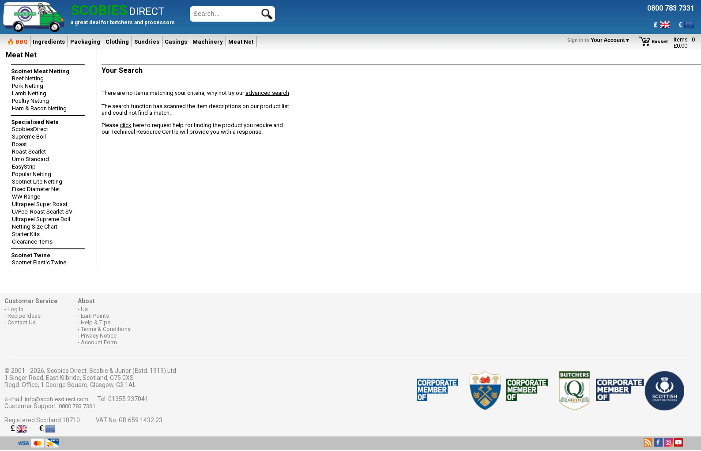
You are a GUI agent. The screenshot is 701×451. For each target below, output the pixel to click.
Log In (15, 309)
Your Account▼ (600, 40)
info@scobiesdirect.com (56, 399)
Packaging (85, 41)
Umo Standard (30, 159)
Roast (19, 144)
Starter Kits (26, 234)
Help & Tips (95, 322)
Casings (176, 41)
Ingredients (49, 41)
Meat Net (240, 41)
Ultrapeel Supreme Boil (41, 219)
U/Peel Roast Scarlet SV (42, 211)
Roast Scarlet (29, 151)
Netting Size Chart (34, 226)
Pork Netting (27, 86)
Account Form (99, 342)
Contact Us (22, 322)
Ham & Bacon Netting (39, 108)
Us (84, 309)
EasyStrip (24, 166)
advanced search (267, 93)
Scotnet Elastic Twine (39, 262)
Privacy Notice (99, 335)
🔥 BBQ (17, 41)
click (126, 125)
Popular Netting (31, 174)
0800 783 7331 (77, 406)
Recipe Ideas (24, 315)
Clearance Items (32, 241)
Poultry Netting (30, 101)
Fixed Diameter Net (36, 189)
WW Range (26, 196)
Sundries (146, 41)
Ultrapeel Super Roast (40, 204)
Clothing (117, 41)
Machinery (207, 41)
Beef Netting (28, 78)
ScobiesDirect (30, 129)
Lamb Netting (29, 93)
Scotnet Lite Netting (37, 181)
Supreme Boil (29, 136)
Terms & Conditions (106, 329)
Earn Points (95, 315)
